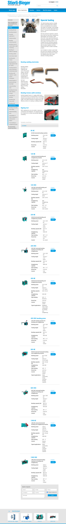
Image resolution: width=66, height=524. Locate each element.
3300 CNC (52, 521)
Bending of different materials (13, 50)
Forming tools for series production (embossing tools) (13, 69)
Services (38, 10)
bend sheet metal (13, 56)
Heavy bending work (12, 87)
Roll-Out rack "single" (13, 521)
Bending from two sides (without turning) (13, 91)
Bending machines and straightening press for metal (19, 15)
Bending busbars (13, 32)
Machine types (12, 10)
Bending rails (12, 103)
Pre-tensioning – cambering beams (12, 127)
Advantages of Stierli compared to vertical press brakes (13, 118)
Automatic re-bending (12, 96)
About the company (47, 10)
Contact (55, 10)
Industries (32, 10)
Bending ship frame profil (12, 100)
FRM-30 (40, 521)
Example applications (11, 35)
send (52, 495)
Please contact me (52, 492)
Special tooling (12, 105)
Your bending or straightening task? (13, 123)
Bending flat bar (12, 30)
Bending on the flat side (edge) (13, 108)
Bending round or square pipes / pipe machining (13, 46)
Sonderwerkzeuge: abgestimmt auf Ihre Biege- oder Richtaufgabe (23, 16)
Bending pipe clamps (12, 59)
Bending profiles (12, 53)
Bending (10, 27)
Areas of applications (22, 10)
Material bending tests (13, 112)
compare (52, 133)
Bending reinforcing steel (12, 41)
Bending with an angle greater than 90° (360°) (13, 63)
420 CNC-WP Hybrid (26, 521)
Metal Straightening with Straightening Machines (12, 24)
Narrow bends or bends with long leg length (13, 82)
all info (52, 135)
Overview (10, 20)
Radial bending (12, 38)
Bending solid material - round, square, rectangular (12, 76)
